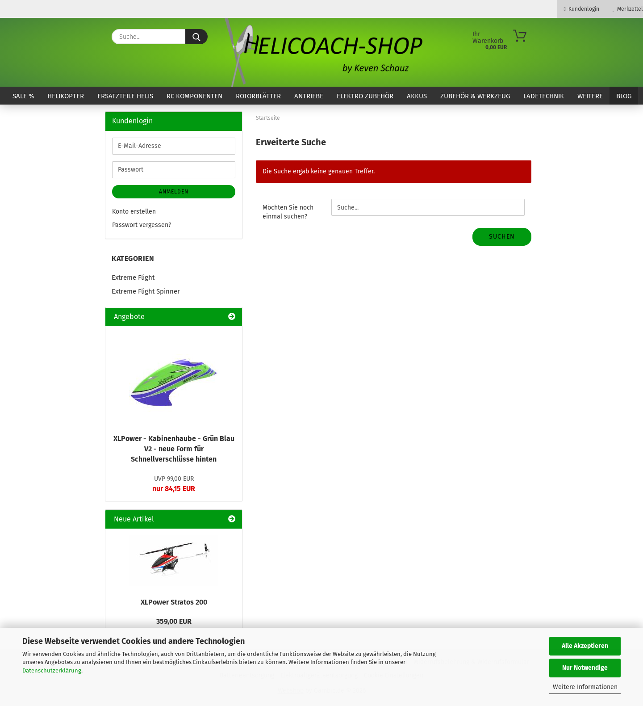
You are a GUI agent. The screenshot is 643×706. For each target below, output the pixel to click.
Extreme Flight (133, 277)
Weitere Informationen (585, 687)
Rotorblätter (258, 96)
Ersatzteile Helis (125, 96)
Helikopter (65, 96)
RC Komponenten (194, 96)
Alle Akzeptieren (585, 646)
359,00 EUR (174, 621)
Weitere (590, 96)
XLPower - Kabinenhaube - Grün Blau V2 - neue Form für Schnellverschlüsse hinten (173, 448)
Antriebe (308, 96)
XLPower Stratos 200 (174, 602)
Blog (623, 96)
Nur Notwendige (585, 668)
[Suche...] (196, 36)
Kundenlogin (581, 9)
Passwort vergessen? (141, 225)
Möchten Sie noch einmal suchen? (288, 212)
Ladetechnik (543, 96)
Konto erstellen (134, 211)
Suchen (502, 236)
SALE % (23, 96)
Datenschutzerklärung (51, 670)
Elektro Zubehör (365, 96)
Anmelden (173, 192)
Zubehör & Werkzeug (475, 96)
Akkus (417, 96)
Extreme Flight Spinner (146, 291)
